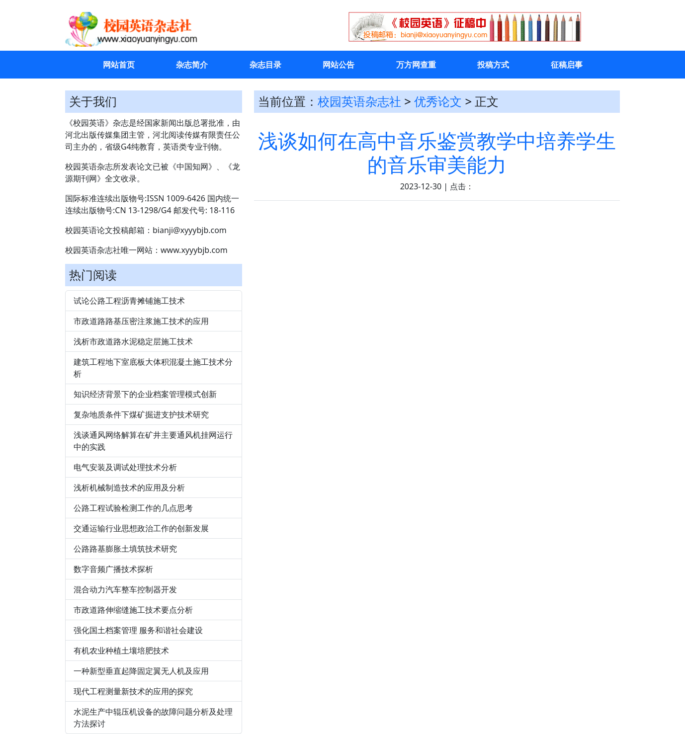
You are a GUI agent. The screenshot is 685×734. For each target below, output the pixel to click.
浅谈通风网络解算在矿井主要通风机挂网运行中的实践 (153, 440)
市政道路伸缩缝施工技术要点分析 (133, 609)
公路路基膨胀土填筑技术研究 (125, 548)
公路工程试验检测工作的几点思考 (133, 507)
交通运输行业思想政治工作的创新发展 (141, 528)
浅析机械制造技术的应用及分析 (129, 487)
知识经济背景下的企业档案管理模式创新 (145, 394)
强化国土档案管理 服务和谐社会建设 (138, 630)
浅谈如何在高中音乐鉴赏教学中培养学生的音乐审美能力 (437, 152)
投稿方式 (493, 64)
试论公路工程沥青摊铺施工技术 (129, 300)
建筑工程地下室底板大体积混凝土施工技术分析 (153, 367)
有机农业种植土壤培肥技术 (121, 650)
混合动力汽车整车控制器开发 (125, 589)
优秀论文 (438, 101)
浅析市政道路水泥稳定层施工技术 (133, 341)
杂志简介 (192, 64)
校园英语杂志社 (359, 101)
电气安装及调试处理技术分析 (125, 467)
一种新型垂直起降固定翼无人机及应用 (141, 670)
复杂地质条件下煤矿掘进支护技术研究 (141, 414)
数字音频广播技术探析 (113, 569)
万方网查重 (416, 64)
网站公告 (338, 64)
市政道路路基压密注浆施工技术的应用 (141, 321)
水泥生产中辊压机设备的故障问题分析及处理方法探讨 (153, 717)
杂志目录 (265, 64)
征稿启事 (567, 64)
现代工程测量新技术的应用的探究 (133, 691)
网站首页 (119, 64)
